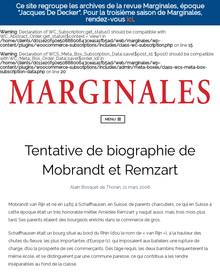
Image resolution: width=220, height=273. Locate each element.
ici (130, 19)
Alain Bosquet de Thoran (95, 187)
